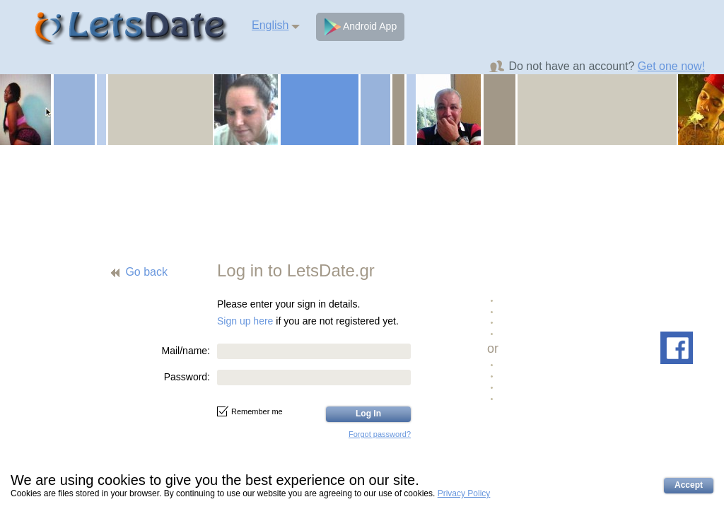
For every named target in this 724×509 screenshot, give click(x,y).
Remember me (250, 411)
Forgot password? (380, 434)
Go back (146, 272)
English (270, 25)
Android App (361, 26)
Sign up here (245, 321)
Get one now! (671, 66)
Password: (187, 376)
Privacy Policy (464, 493)
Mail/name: (186, 350)
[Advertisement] (362, 194)
